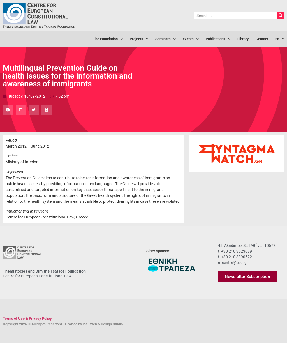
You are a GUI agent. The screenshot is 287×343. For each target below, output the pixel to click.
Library (243, 39)
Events (191, 39)
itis (85, 324)
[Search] (280, 15)
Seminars (165, 39)
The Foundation (108, 39)
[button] (8, 110)
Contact (262, 39)
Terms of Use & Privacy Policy (27, 318)
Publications (218, 39)
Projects (139, 39)
